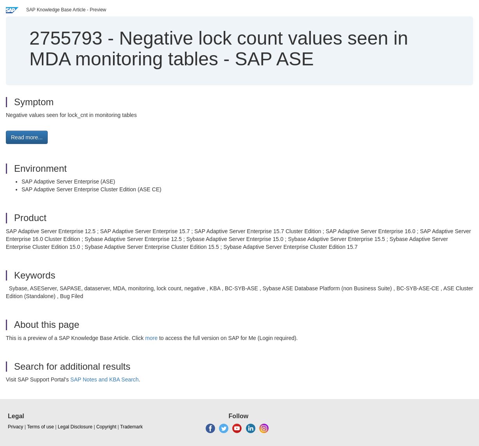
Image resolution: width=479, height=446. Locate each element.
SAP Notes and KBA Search (104, 379)
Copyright (106, 427)
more (151, 338)
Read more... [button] (27, 137)
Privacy (15, 427)
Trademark (131, 427)
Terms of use (40, 427)
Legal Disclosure (75, 427)
